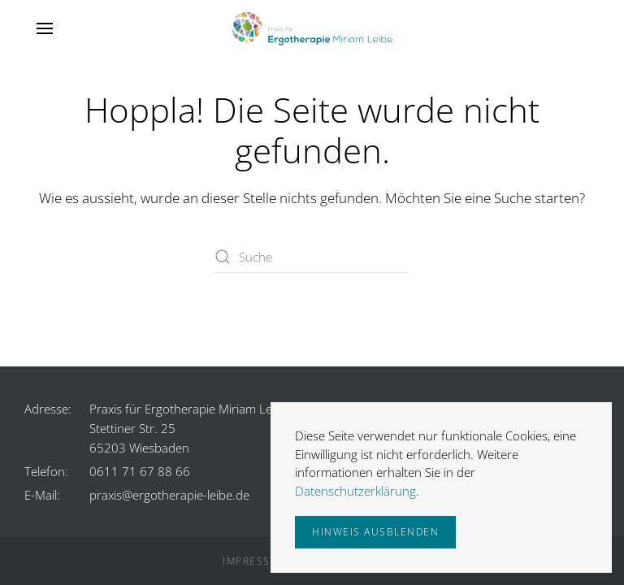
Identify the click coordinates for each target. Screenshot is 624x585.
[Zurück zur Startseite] (312, 28)
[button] (44, 28)
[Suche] (312, 256)
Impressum (255, 561)
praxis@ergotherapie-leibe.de (169, 495)
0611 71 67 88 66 (139, 471)
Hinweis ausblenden (375, 532)
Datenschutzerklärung (355, 491)
